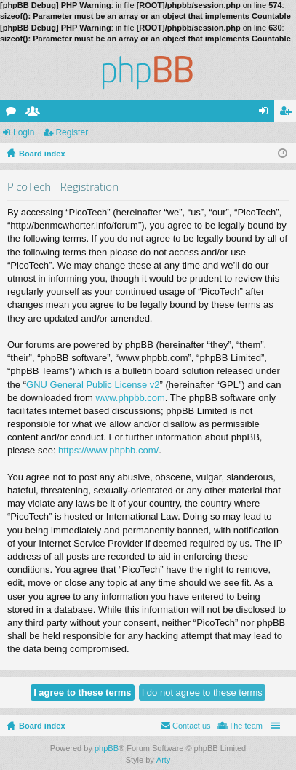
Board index (42, 725)
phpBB (107, 748)
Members (36, 114)
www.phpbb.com (129, 397)
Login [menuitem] (266, 114)
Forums (14, 114)
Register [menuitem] (288, 114)
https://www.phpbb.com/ (108, 450)
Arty (163, 759)
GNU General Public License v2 (93, 384)
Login (23, 132)
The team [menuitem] (246, 725)
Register (71, 132)
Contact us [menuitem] (191, 725)
